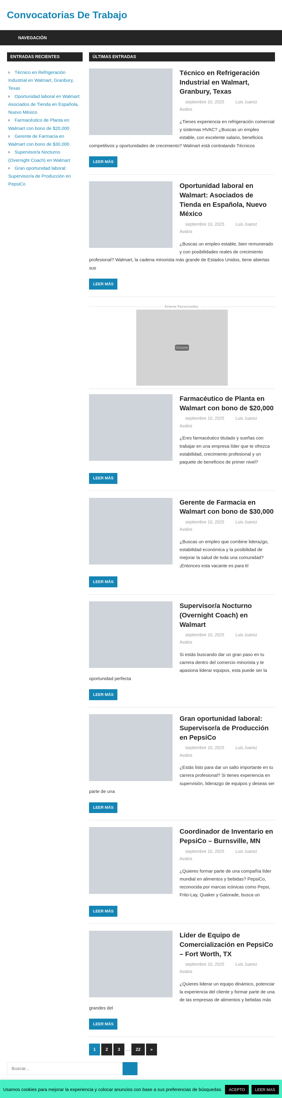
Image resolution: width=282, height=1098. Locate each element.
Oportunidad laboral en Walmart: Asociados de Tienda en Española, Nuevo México (44, 104)
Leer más (103, 161)
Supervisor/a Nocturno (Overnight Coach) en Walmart (216, 615)
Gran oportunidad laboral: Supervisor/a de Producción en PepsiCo (224, 728)
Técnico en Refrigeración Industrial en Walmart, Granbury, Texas (220, 82)
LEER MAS (265, 1089)
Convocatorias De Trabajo (67, 14)
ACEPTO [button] (237, 1089)
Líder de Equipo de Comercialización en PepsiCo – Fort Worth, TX (226, 944)
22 (138, 1049)
